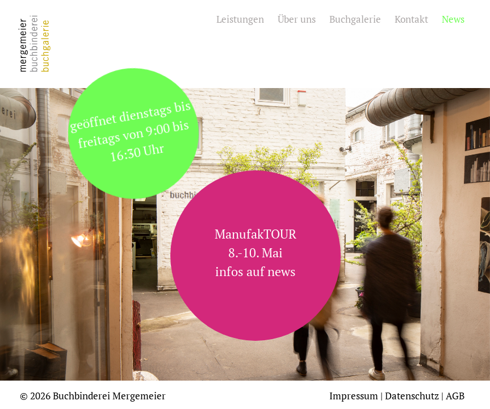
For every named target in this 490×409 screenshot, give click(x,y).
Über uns (297, 19)
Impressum (353, 395)
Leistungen (240, 19)
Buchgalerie (355, 19)
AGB (455, 395)
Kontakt (411, 19)
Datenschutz (412, 395)
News (453, 19)
